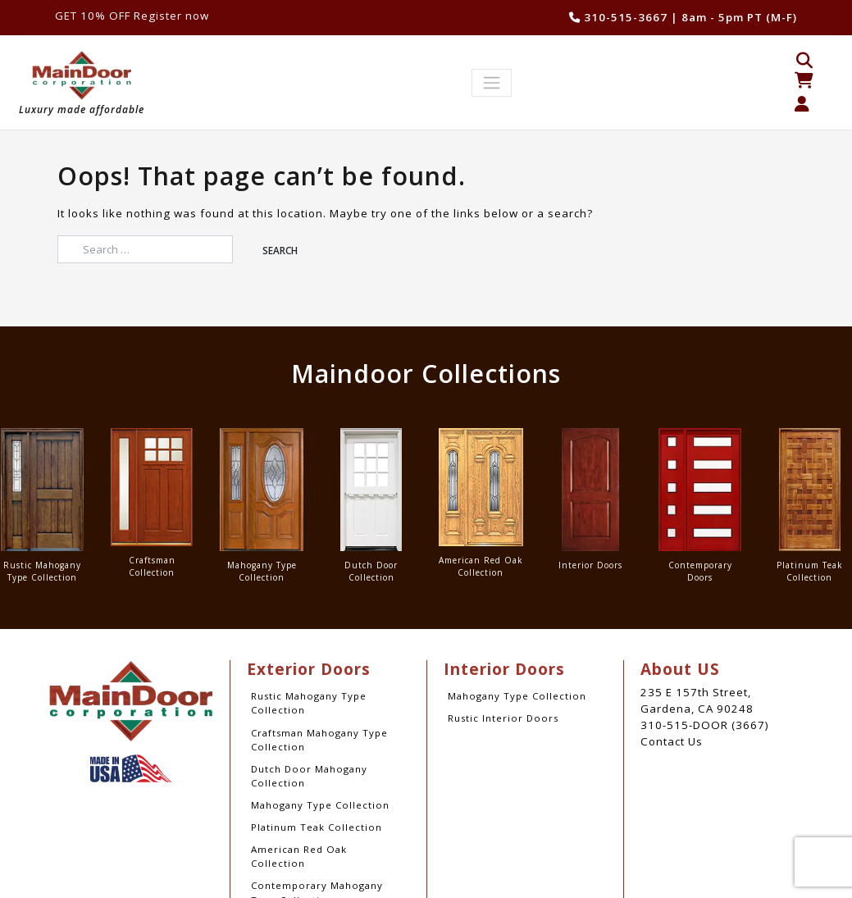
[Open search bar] (804, 59)
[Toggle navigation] (492, 83)
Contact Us (671, 741)
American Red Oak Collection (299, 856)
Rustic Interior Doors (503, 718)
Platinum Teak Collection (316, 827)
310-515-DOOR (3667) (704, 725)
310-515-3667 (618, 17)
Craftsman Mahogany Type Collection (319, 740)
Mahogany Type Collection (320, 805)
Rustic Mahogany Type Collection (309, 703)
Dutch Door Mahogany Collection (309, 776)
